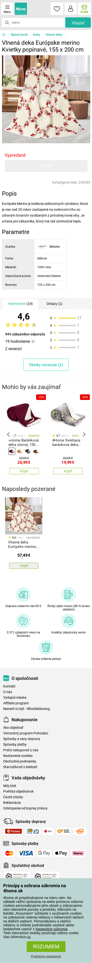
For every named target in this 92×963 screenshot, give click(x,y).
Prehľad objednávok (18, 791)
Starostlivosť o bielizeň (20, 767)
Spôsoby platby (15, 744)
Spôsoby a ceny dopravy (21, 739)
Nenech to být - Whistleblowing (26, 709)
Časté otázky (13, 797)
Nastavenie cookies (18, 756)
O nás (7, 692)
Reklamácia (12, 803)
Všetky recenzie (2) (46, 365)
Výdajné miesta (14, 697)
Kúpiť (46, 165)
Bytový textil (19, 34)
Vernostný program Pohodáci (25, 733)
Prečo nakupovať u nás (20, 750)
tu (28, 937)
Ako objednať (13, 728)
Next (84, 434)
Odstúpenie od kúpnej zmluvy (25, 808)
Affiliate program (16, 703)
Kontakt (9, 686)
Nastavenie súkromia (52, 929)
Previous (8, 434)
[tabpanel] (46, 99)
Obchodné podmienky (19, 761)
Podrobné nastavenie (46, 956)
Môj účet (9, 786)
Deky (36, 34)
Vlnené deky (53, 34)
